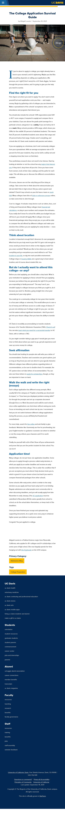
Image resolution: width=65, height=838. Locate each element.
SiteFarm (42, 796)
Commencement (10, 646)
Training (7, 732)
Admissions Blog (17, 561)
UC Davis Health (10, 588)
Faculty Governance (11, 717)
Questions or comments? (23, 779)
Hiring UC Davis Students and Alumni (17, 614)
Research (8, 708)
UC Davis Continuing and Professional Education (21, 596)
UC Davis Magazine (11, 688)
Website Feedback (11, 749)
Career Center (9, 651)
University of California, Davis (18, 772)
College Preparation (18, 572)
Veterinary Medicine (12, 592)
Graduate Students (11, 638)
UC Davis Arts (9, 605)
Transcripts (8, 684)
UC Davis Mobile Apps (12, 609)
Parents (7, 659)
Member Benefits (11, 679)
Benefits (8, 712)
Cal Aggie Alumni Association (15, 671)
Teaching (8, 704)
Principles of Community (23, 782)
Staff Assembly (10, 745)
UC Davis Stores (10, 601)
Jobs (6, 741)
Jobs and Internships (12, 655)
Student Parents (10, 642)
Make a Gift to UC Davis (13, 618)
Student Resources (11, 634)
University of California (41, 782)
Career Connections (11, 675)
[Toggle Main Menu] (3, 2)
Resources (8, 699)
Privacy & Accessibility (41, 779)
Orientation (8, 629)
